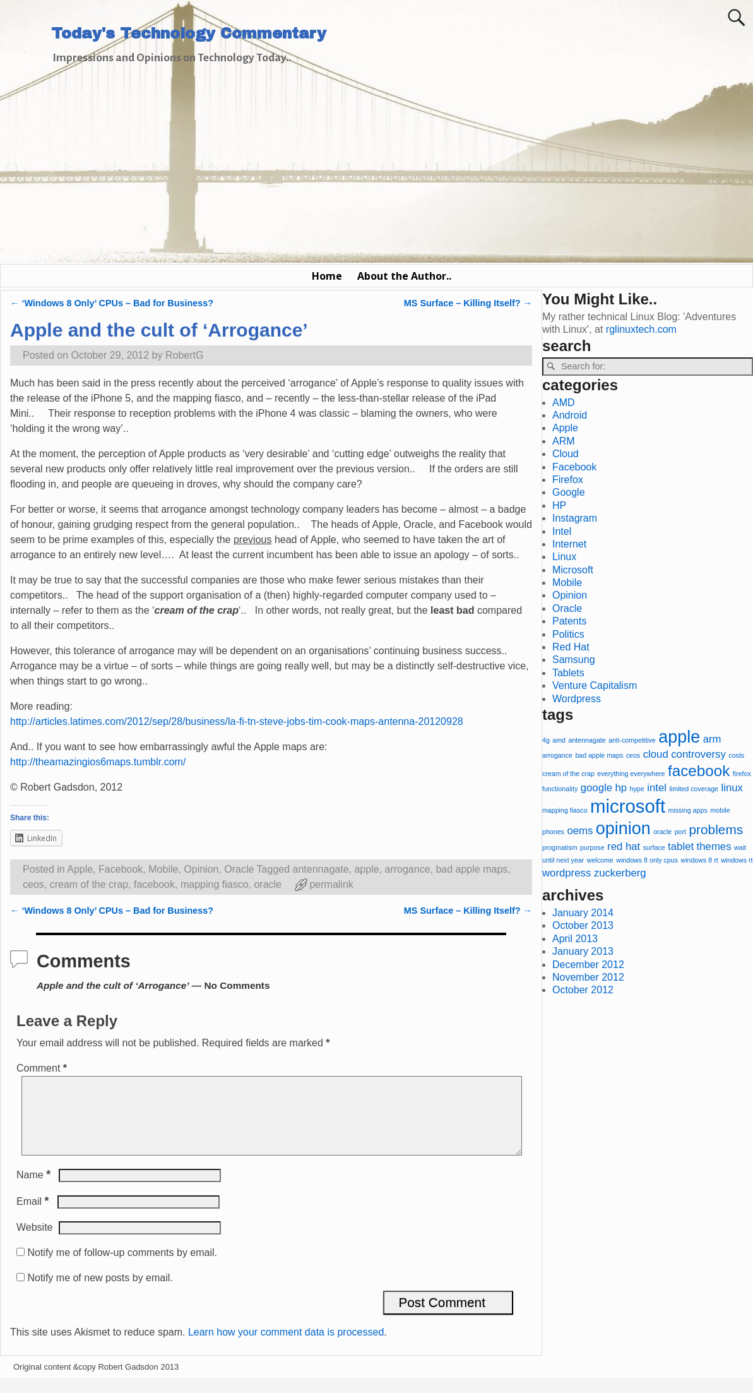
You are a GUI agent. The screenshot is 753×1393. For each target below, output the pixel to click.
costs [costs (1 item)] (736, 755)
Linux (564, 556)
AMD (563, 402)
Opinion (201, 869)
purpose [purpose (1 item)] (592, 847)
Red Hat (571, 647)
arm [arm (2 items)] (712, 739)
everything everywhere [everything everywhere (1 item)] (631, 773)
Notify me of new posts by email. (99, 1293)
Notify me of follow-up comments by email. (122, 1267)
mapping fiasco (215, 884)
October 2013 (583, 925)
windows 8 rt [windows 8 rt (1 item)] (699, 860)
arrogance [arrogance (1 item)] (557, 755)
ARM (563, 441)
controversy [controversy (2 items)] (698, 754)
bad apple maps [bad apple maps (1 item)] (599, 755)
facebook (154, 884)
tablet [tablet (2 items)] (681, 846)
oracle (268, 884)
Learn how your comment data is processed (286, 1347)
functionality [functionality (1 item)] (560, 788)
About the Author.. (404, 276)
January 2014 (583, 912)
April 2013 (575, 938)
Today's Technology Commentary (188, 33)
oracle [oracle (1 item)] (662, 831)
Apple (80, 869)
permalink (331, 884)
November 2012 (588, 977)
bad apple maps (471, 869)
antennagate (321, 869)
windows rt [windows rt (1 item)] (736, 860)
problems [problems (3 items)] (716, 829)
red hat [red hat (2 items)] (623, 846)
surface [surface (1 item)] (654, 847)
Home (327, 276)
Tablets (568, 672)
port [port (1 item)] (680, 831)
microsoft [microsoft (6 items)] (627, 806)
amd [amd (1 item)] (559, 740)
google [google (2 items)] (596, 788)
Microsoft (572, 570)
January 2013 (583, 951)
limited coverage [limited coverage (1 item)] (693, 788)
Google (568, 492)
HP (559, 505)
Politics (568, 634)
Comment (42, 1068)
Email (33, 1216)
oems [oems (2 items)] (580, 831)
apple (366, 869)
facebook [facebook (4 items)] (699, 770)
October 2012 (583, 989)
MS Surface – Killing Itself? (468, 303)
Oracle (239, 869)
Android (569, 415)
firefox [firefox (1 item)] (742, 773)
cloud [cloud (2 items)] (655, 754)
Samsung (573, 659)
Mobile (163, 869)
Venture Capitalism (594, 685)
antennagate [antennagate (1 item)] (586, 740)
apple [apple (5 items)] (679, 736)
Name (34, 1190)
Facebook (120, 869)
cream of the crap (89, 884)
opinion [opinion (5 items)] (623, 828)
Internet (569, 544)
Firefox (567, 479)
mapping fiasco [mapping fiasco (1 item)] (565, 810)
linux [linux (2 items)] (731, 788)
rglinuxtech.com (641, 329)
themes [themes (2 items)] (714, 846)
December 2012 (588, 964)
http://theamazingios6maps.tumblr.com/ (98, 761)
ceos (33, 884)
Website (34, 1242)
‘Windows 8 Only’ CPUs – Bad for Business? (111, 303)
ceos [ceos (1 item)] (633, 755)
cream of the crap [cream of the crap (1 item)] (568, 773)
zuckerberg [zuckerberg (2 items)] (620, 873)
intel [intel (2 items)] (657, 788)
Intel (561, 531)
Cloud (565, 453)
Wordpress (576, 698)
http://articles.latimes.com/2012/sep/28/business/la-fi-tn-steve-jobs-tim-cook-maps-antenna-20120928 (236, 721)
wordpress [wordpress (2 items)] (566, 873)
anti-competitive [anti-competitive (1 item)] (632, 740)
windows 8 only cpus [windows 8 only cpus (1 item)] (647, 860)
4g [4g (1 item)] (546, 740)
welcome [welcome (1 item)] (600, 860)
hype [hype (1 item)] (637, 788)
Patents (569, 621)
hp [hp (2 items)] (621, 788)
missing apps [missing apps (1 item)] (688, 810)
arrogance (407, 869)
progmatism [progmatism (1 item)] (560, 847)
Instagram (574, 518)
